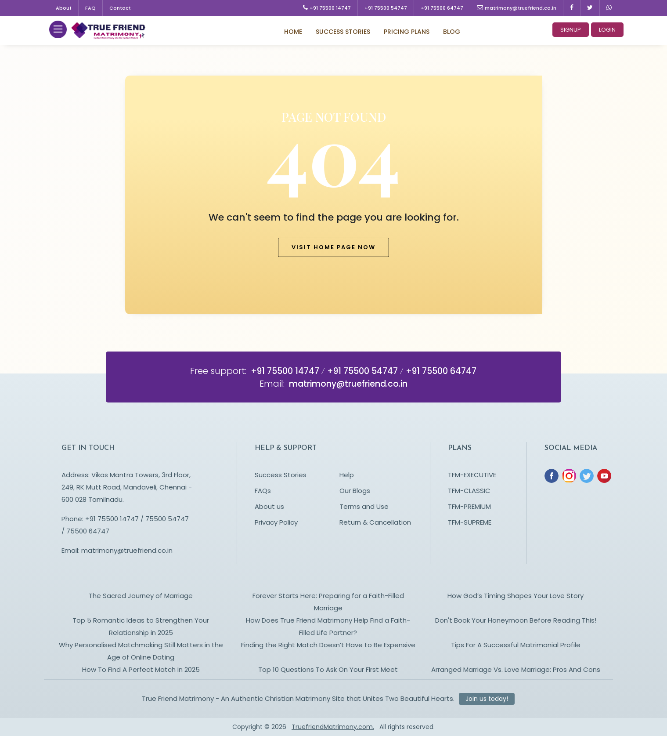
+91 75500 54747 (385, 7)
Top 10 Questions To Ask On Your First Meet (328, 669)
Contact (120, 7)
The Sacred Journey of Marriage (141, 595)
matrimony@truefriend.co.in (516, 7)
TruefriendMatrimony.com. (333, 726)
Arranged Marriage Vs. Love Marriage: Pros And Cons (515, 669)
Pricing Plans (406, 31)
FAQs (263, 490)
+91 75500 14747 (327, 7)
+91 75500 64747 (442, 7)
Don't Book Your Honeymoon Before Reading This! (515, 620)
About (64, 7)
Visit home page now (333, 247)
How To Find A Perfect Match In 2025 (141, 669)
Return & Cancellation (375, 522)
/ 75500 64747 (85, 531)
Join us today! (486, 698)
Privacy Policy (276, 522)
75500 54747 (166, 518)
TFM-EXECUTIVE (472, 474)
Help (346, 474)
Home (293, 31)
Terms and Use (364, 506)
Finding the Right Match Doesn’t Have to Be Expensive (328, 644)
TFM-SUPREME (469, 522)
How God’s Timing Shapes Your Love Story (515, 595)
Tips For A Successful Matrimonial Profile (515, 644)
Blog (451, 31)
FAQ (90, 7)
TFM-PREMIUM (469, 506)
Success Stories (343, 31)
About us (269, 506)
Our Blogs (354, 490)
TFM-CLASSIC (469, 490)
